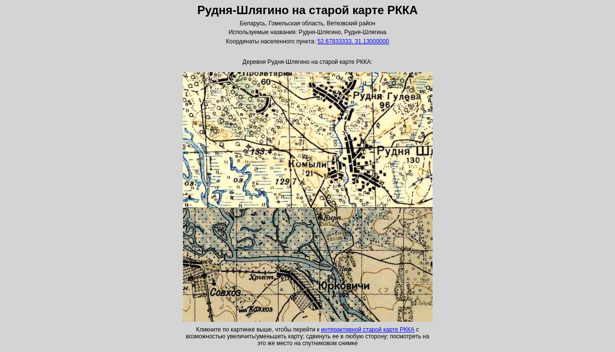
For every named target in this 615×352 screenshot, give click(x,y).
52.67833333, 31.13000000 (353, 41)
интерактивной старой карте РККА (367, 329)
